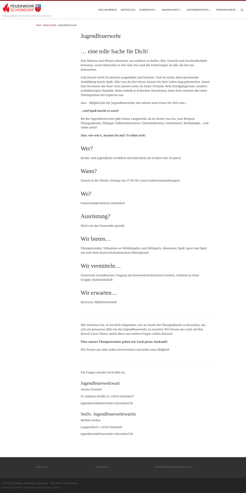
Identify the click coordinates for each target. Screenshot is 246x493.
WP (19, 487)
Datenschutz (102, 466)
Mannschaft (49, 25)
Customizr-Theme (52, 487)
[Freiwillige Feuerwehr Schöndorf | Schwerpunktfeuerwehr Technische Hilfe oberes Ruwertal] (22, 7)
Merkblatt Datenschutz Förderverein (173, 466)
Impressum (41, 466)
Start (38, 25)
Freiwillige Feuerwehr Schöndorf (29, 483)
